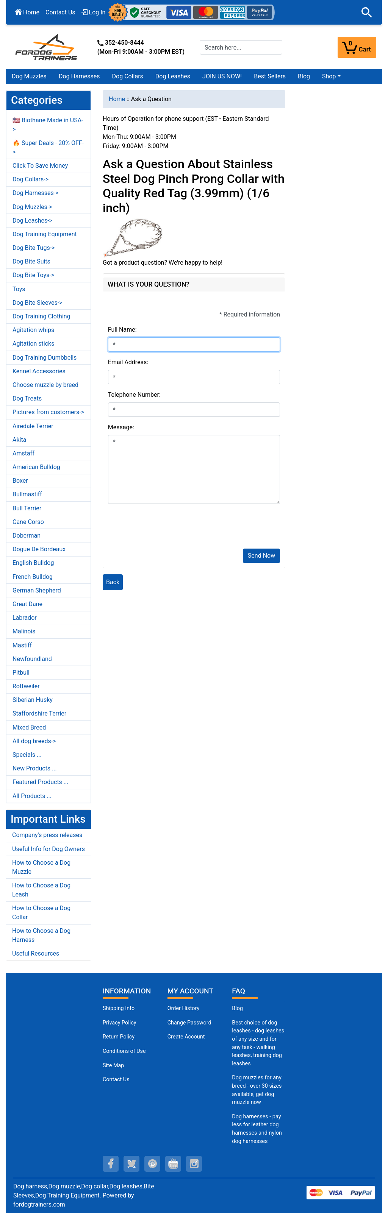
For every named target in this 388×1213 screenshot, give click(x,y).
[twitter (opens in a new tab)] (131, 1163)
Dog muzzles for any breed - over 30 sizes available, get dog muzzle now (257, 1089)
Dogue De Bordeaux (39, 549)
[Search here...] (241, 47)
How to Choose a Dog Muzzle (41, 867)
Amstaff (23, 453)
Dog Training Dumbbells (45, 357)
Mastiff (22, 645)
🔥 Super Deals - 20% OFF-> (48, 147)
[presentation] (165, 528)
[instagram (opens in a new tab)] (194, 1163)
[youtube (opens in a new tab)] (173, 1163)
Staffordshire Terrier (39, 713)
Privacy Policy (119, 1023)
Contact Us (60, 12)
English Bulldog (33, 562)
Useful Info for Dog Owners (48, 849)
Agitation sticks (33, 343)
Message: (121, 427)
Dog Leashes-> (32, 220)
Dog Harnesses (79, 76)
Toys (19, 289)
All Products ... (32, 796)
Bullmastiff (27, 494)
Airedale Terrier (33, 426)
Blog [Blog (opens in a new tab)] (304, 76)
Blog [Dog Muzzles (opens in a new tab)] (237, 1008)
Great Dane (27, 604)
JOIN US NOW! (222, 76)
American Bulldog (36, 467)
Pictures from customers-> (48, 412)
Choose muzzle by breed (45, 384)
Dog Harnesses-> (35, 192)
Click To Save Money (40, 165)
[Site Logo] (47, 46)
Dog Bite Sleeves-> (38, 302)
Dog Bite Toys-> (33, 275)
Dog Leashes (172, 76)
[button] (367, 12)
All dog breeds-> (34, 741)
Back (112, 582)
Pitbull (21, 672)
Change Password (189, 1023)
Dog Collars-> (30, 179)
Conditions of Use (124, 1051)
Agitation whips (33, 330)
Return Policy (119, 1037)
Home (27, 12)
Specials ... (27, 754)
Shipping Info (119, 1008)
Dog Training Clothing (41, 316)
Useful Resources (35, 953)
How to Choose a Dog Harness (41, 935)
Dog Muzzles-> (32, 206)
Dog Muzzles (29, 76)
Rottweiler (26, 686)
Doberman (27, 535)
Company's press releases (47, 835)
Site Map (113, 1065)
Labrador (25, 617)
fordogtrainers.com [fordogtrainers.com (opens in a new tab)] (39, 1204)
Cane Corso (28, 521)
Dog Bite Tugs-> (34, 247)
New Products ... (35, 768)
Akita (19, 439)
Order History (183, 1008)
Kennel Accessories (39, 371)
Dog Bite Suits (31, 261)
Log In (93, 12)
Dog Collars (127, 76)
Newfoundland (32, 659)
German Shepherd (37, 590)
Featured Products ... (41, 782)
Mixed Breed (29, 727)
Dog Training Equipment (45, 234)
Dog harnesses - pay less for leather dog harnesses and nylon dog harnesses (257, 1128)
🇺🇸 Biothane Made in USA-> (48, 125)
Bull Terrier (27, 508)
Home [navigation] (117, 99)
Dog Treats (27, 398)
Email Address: (128, 362)
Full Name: (122, 329)
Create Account (186, 1037)
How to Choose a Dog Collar (41, 912)
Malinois (24, 631)
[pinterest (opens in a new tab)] (152, 1163)
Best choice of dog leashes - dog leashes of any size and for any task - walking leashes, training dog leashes (258, 1043)
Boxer (20, 480)
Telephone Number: (134, 394)
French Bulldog (33, 576)
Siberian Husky (33, 699)
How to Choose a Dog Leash (41, 890)
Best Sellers (270, 76)
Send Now (261, 555)
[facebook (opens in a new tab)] (110, 1163)
